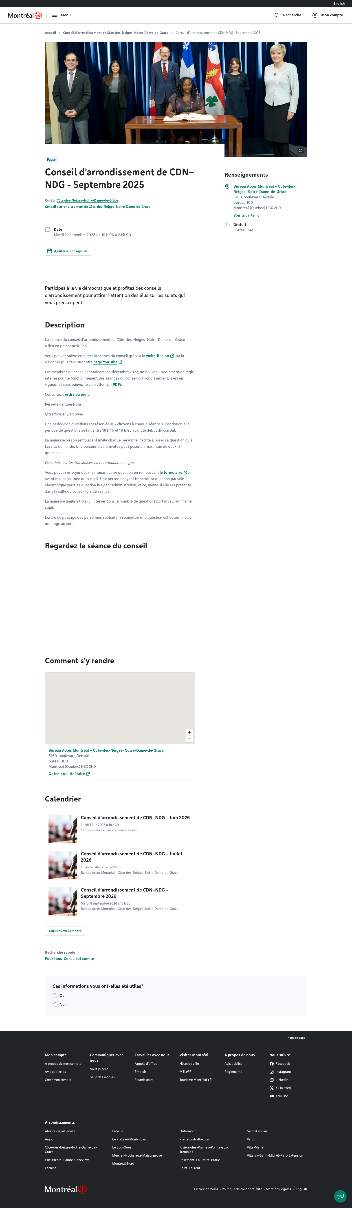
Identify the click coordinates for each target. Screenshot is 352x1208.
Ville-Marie (255, 1147)
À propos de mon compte (63, 1063)
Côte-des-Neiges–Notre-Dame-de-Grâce (87, 200)
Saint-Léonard (257, 1131)
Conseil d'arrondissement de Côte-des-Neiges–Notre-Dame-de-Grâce (115, 33)
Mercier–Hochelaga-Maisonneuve (137, 1155)
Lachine (50, 1168)
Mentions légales (278, 1189)
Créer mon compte (58, 1080)
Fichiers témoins (206, 1189)
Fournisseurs (144, 1080)
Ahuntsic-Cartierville (60, 1131)
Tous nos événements (65, 931)
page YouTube (105, 362)
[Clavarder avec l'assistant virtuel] (340, 1196)
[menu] (61, 15)
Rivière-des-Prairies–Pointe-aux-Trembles (204, 1150)
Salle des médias (102, 1077)
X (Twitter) (280, 1088)
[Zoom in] (189, 732)
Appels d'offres (146, 1063)
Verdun (252, 1139)
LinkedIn (278, 1080)
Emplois (141, 1072)
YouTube (278, 1096)
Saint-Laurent (190, 1168)
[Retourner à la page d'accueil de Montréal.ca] (25, 15)
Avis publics (233, 1063)
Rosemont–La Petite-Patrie (200, 1160)
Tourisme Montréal (193, 1080)
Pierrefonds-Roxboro (195, 1139)
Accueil (50, 33)
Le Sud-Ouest (122, 1147)
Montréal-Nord (123, 1163)
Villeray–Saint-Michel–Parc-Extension (275, 1155)
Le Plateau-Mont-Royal (129, 1139)
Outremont (188, 1131)
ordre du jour (76, 394)
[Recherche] (287, 15)
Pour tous (53, 959)
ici (108, 384)
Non (63, 1004)
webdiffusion (157, 356)
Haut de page (296, 1037)
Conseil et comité (79, 959)
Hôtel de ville (189, 1063)
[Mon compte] (327, 15)
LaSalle (117, 1131)
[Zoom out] (189, 739)
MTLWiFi (186, 1072)
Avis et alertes (55, 1072)
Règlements (233, 1072)
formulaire (173, 472)
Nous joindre (99, 1069)
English (339, 3)
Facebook (279, 1063)
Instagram (280, 1072)
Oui (63, 995)
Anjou (49, 1139)
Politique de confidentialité (242, 1189)
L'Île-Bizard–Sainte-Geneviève (67, 1160)
